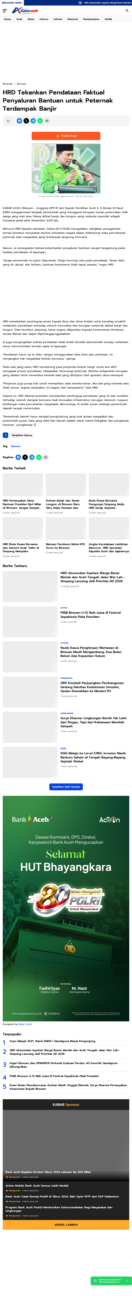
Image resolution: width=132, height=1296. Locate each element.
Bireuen (15, 446)
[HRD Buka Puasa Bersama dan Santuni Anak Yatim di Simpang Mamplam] (23, 528)
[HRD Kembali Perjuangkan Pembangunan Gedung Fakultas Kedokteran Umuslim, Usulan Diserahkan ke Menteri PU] (30, 692)
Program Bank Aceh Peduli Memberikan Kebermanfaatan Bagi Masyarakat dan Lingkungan (59, 1209)
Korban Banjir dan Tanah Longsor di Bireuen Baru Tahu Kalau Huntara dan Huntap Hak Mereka (63, 504)
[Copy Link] (47, 121)
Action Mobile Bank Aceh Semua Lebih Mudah (37, 1186)
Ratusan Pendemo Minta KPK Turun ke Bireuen (65, 546)
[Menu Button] (4, 10)
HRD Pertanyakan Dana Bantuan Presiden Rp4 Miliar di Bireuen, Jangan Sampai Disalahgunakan (22, 504)
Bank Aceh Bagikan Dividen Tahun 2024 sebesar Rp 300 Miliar (48, 1172)
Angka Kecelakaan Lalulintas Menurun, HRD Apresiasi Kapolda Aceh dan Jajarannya (109, 548)
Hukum (44, 19)
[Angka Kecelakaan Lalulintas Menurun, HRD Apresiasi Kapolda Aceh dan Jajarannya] (109, 528)
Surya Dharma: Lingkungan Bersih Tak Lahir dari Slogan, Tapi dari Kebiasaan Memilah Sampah (93, 722)
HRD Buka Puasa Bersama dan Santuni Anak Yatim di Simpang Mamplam (21, 548)
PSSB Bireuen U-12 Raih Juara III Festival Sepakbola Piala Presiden (90, 615)
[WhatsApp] (40, 121)
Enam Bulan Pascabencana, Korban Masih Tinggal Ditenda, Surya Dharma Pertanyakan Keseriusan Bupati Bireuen (68, 1087)
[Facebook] (19, 121)
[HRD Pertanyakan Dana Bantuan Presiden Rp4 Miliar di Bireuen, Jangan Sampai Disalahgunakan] (23, 484)
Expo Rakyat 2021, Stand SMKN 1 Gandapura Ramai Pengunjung (52, 1041)
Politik (108, 19)
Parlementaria (91, 19)
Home (7, 19)
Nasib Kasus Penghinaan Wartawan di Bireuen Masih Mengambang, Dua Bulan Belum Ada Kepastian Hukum (91, 652)
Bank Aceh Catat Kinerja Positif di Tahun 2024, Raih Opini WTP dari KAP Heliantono (62, 1196)
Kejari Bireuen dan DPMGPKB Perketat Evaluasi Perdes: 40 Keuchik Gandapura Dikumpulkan (63, 1065)
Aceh (19, 19)
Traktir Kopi (66, 136)
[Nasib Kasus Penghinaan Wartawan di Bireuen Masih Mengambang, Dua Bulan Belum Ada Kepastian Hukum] (30, 656)
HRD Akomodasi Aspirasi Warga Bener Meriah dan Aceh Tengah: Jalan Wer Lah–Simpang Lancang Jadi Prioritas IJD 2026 (92, 577)
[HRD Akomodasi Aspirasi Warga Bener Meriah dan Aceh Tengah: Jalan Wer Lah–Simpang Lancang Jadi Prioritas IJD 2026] (30, 586)
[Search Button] (127, 10)
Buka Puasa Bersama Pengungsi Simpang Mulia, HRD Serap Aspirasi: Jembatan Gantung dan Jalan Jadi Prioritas (108, 504)
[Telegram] (33, 121)
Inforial (58, 19)
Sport (63, 607)
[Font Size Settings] (8, 121)
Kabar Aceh (25, 1024)
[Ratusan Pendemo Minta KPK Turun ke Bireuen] (66, 528)
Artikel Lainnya (66, 1225)
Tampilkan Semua (22, 435)
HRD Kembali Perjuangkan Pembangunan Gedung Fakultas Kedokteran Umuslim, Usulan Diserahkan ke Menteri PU (92, 687)
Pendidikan (66, 678)
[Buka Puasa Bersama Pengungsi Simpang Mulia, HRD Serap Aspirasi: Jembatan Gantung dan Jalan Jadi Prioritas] (109, 484)
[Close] (127, 1281)
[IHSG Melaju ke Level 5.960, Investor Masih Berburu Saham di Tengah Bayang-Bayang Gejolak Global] (30, 762)
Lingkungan (66, 713)
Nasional (73, 19)
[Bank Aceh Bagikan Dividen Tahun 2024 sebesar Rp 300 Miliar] (66, 1145)
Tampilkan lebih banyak (66, 787)
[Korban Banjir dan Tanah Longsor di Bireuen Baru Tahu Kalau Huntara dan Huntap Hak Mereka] (66, 484)
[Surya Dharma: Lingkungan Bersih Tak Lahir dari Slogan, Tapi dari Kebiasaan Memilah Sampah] (30, 727)
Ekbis (31, 19)
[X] (26, 121)
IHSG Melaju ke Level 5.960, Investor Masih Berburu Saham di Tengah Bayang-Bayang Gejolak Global (93, 757)
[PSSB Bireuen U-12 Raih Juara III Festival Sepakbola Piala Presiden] (30, 621)
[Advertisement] (66, 52)
